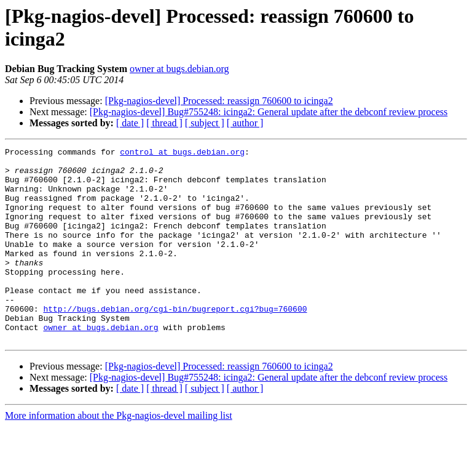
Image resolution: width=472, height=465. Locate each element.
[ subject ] (204, 123)
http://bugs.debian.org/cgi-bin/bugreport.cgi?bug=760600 (175, 341)
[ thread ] (164, 123)
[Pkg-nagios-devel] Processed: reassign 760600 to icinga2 (219, 100)
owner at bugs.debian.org (179, 68)
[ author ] (245, 123)
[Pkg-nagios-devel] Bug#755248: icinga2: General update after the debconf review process (268, 112)
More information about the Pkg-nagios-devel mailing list (118, 454)
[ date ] (130, 123)
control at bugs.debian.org (182, 153)
